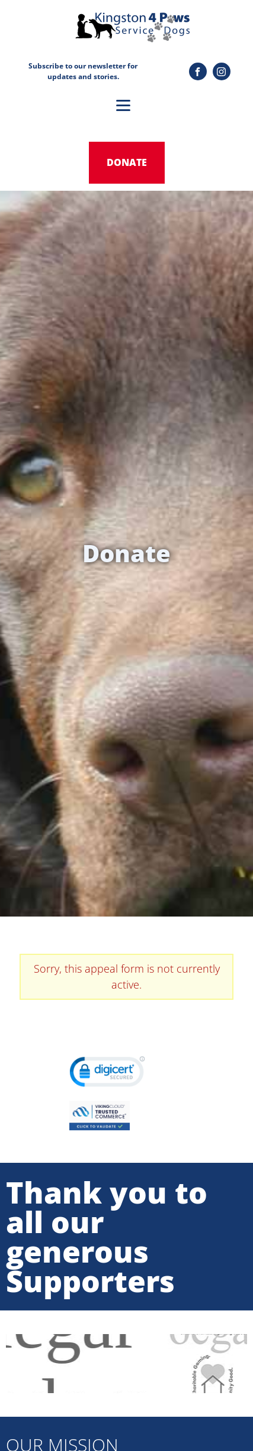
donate (127, 162)
